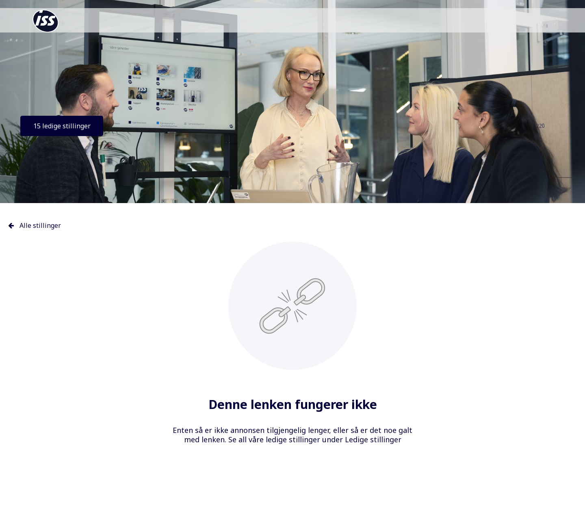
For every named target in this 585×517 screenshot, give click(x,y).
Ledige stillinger (373, 439)
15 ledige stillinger (62, 125)
